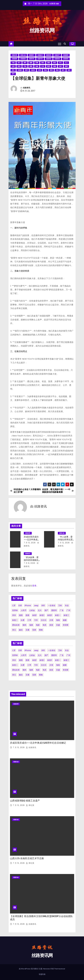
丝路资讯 (26, 88)
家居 (19, 66)
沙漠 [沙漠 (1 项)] (51, 620)
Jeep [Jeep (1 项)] (36, 605)
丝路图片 (31, 55)
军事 (36, 63)
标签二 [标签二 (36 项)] (15, 620)
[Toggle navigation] (59, 44)
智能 (54, 66)
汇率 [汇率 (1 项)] (29, 620)
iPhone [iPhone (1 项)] (28, 605)
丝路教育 (65, 55)
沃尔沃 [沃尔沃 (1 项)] (43, 620)
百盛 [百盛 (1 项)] (58, 625)
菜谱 (51, 70)
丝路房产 (57, 55)
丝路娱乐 (40, 55)
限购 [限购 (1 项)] (41, 630)
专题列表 (42, 974)
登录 (34, 585)
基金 (54, 63)
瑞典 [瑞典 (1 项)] (31, 625)
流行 (60, 66)
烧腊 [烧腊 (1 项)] (65, 620)
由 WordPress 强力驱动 (28, 968)
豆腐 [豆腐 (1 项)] (27, 630)
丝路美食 (57, 59)
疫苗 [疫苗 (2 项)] (51, 625)
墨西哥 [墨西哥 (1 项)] (54, 610)
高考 (13, 74)
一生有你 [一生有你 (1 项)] (51, 605)
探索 (31, 66)
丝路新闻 (14, 59)
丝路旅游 (23, 59)
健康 (31, 63)
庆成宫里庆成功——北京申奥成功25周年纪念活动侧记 (38, 742)
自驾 (39, 70)
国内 (42, 63)
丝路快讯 (48, 55)
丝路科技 (48, 59)
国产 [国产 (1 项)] (46, 610)
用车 (13, 70)
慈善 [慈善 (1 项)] (27, 615)
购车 (63, 70)
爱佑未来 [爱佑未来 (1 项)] (16, 625)
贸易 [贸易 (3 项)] (34, 630)
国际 (48, 63)
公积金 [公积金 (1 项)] (32, 610)
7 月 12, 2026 (64, 542)
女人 (66, 63)
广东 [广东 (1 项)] (61, 610)
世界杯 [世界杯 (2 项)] (15, 610)
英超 (45, 70)
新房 (48, 66)
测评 (66, 66)
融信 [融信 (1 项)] (21, 630)
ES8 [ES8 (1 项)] (20, 605)
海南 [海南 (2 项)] (58, 620)
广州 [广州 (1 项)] (68, 610)
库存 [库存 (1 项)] (14, 615)
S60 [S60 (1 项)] (43, 605)
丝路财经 (65, 59)
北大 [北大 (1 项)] (40, 610)
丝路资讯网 (42, 30)
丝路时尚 (31, 59)
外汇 (60, 63)
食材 (69, 70)
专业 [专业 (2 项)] (67, 605)
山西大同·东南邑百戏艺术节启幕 (27, 858)
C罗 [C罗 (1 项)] (14, 605)
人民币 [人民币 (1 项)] (23, 610)
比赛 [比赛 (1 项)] (22, 620)
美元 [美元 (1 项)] (14, 630)
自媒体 (33, 70)
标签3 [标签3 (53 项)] (49, 615)
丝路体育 (14, 55)
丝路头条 (16, 762)
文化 (42, 66)
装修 (57, 70)
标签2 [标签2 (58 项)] (42, 615)
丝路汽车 (40, 59)
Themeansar (59, 968)
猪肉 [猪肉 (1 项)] (24, 625)
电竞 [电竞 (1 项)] (44, 625)
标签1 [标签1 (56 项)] (34, 615)
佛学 (25, 63)
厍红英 (30, 805)
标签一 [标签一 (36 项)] (58, 615)
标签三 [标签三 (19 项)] (66, 615)
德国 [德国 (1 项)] (21, 615)
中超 (13, 63)
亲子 (19, 63)
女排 (13, 66)
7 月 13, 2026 (30, 542)
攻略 (36, 66)
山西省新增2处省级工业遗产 (25, 800)
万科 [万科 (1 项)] (60, 605)
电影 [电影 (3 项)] (38, 625)
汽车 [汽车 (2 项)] (36, 620)
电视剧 (20, 70)
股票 (26, 70)
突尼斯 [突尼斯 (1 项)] (65, 625)
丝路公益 (23, 55)
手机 (25, 66)
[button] (65, 44)
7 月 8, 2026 (29, 563)
